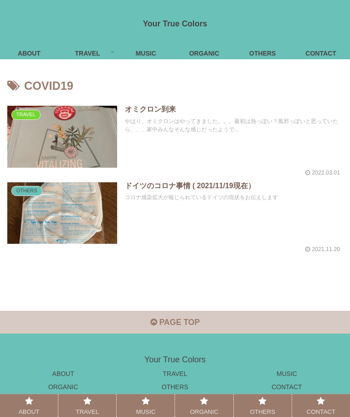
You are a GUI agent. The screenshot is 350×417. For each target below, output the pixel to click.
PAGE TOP (174, 323)
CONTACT (287, 387)
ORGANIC (63, 387)
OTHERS (175, 387)
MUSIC (287, 374)
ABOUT (63, 374)
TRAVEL (175, 374)
